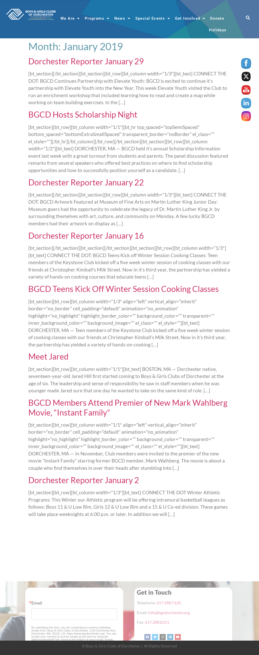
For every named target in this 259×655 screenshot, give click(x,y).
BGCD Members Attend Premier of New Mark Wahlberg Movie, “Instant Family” (127, 407)
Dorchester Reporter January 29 (86, 61)
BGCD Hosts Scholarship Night (82, 114)
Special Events (152, 18)
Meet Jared (48, 356)
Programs (97, 18)
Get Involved (190, 18)
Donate (217, 18)
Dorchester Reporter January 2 (83, 480)
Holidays (217, 30)
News (122, 18)
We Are (70, 18)
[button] (248, 18)
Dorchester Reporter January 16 (86, 235)
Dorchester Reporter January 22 (86, 182)
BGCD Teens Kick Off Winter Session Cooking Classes (123, 289)
